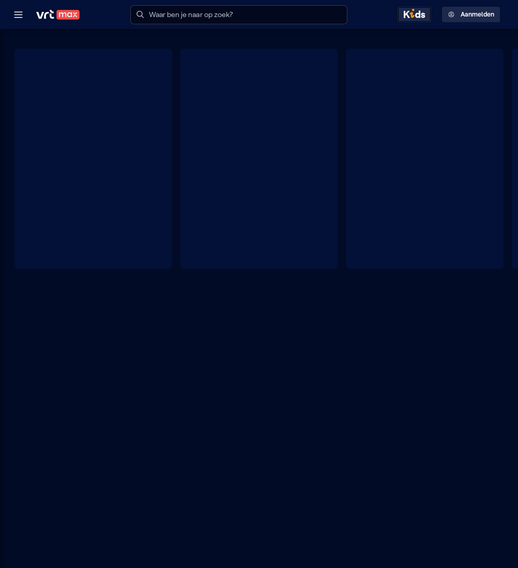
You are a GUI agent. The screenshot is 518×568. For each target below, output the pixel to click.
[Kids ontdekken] (414, 14)
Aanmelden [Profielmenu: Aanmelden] (471, 14)
